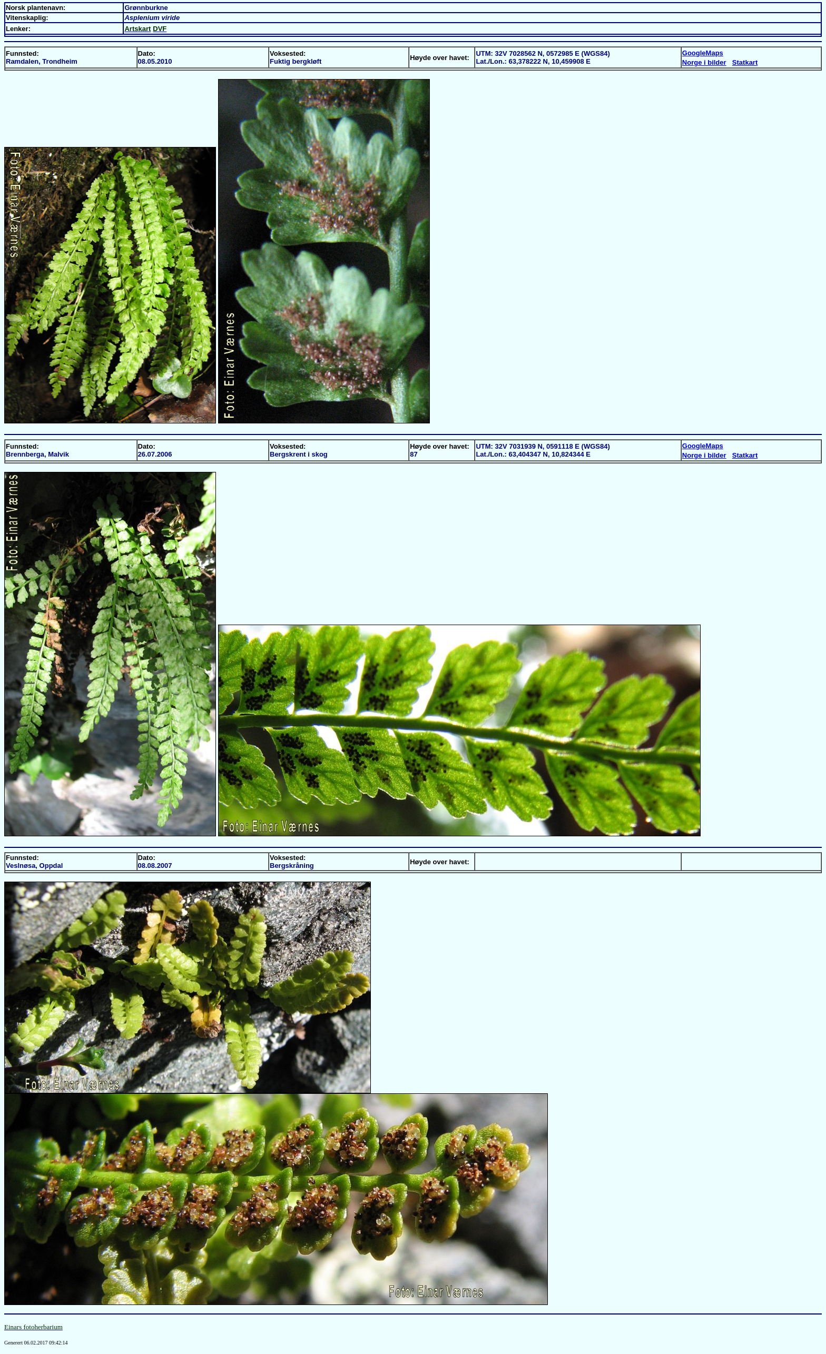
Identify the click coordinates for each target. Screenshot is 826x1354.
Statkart (745, 62)
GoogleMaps (702, 53)
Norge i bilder (704, 62)
